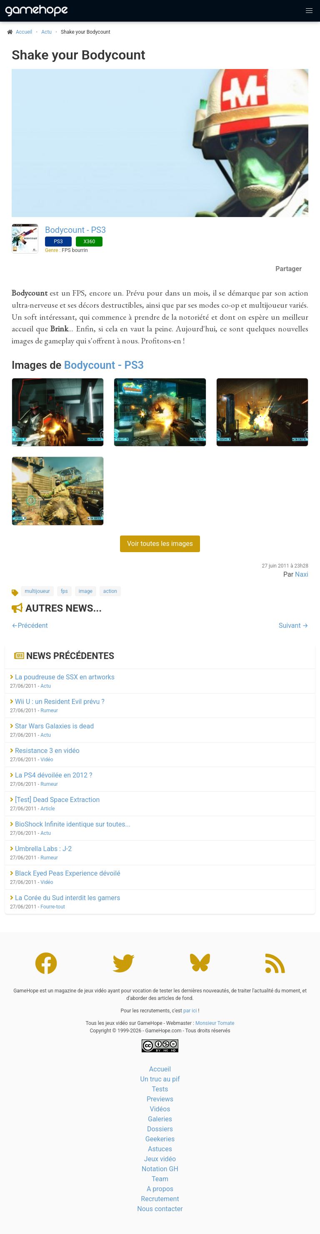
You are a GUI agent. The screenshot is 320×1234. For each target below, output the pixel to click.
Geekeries (160, 1139)
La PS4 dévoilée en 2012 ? (51, 775)
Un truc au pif (160, 1079)
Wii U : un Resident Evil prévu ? (57, 702)
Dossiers (160, 1129)
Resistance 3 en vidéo (45, 751)
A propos (160, 1189)
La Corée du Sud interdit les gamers (65, 898)
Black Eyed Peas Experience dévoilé (65, 873)
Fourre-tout (52, 907)
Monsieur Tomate (215, 1023)
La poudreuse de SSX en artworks (62, 677)
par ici (190, 1011)
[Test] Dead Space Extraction (55, 800)
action (110, 591)
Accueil (160, 1069)
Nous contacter (159, 1209)
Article (47, 809)
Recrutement (160, 1199)
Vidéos (160, 1109)
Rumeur (49, 710)
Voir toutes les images (160, 544)
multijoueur (37, 591)
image (85, 591)
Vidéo (46, 760)
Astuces (160, 1149)
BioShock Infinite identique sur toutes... (70, 824)
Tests (160, 1089)
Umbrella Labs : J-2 (41, 849)
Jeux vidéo (160, 1159)
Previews (160, 1099)
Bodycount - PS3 (75, 230)
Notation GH (160, 1169)
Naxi (301, 574)
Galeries (160, 1119)
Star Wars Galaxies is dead (52, 726)
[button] (309, 11)
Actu (46, 32)
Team (160, 1179)
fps (64, 591)
